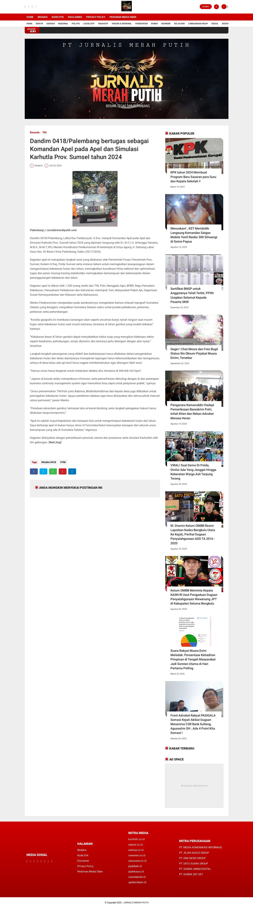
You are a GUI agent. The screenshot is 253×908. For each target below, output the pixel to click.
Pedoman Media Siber (123, 17)
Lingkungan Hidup (198, 23)
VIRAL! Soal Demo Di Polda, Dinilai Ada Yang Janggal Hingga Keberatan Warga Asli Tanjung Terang (193, 471)
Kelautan (179, 23)
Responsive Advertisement (194, 785)
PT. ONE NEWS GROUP (192, 858)
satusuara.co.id (137, 860)
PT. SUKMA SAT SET (191, 874)
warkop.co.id (135, 850)
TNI (44, 132)
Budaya (226, 23)
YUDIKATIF (103, 23)
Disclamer (83, 860)
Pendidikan (141, 23)
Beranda (35, 132)
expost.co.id (135, 844)
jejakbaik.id (135, 866)
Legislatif (89, 23)
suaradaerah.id (136, 876)
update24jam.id (137, 882)
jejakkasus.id (136, 871)
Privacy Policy (95, 17)
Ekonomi (166, 23)
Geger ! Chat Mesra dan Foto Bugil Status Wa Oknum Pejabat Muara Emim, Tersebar (194, 353)
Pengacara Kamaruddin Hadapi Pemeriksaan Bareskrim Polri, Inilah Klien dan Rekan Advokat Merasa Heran (192, 411)
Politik (76, 23)
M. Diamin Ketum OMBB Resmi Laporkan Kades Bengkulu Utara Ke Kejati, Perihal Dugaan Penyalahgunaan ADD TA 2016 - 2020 (192, 534)
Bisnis (154, 23)
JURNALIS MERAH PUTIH (136, 902)
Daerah (50, 23)
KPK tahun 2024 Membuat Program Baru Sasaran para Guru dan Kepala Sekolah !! (193, 176)
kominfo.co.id (136, 839)
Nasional (63, 23)
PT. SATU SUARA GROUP (193, 863)
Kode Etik (58, 17)
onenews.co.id (136, 855)
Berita (39, 23)
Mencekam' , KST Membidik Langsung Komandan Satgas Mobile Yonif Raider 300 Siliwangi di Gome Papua (193, 235)
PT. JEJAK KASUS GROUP (194, 852)
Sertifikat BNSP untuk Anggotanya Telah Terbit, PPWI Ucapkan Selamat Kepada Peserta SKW (192, 295)
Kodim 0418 (49, 462)
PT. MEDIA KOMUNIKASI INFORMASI (200, 847)
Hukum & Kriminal (122, 23)
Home (205, 6)
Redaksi (43, 17)
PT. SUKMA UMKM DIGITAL (195, 868)
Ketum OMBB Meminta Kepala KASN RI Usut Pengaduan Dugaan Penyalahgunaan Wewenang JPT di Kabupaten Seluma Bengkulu (193, 597)
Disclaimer (75, 17)
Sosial (215, 23)
